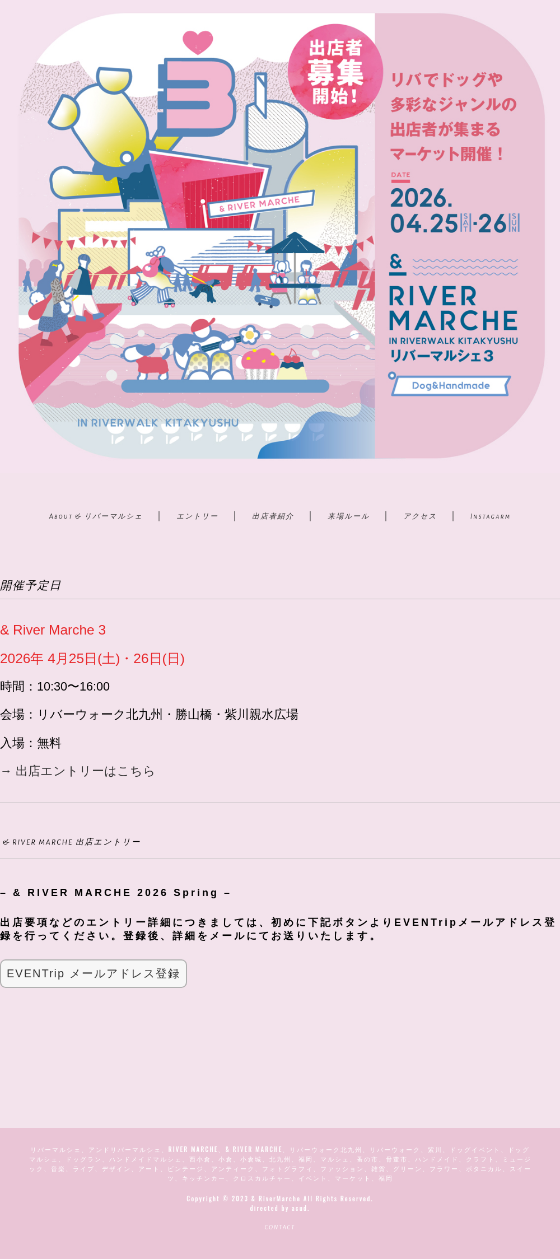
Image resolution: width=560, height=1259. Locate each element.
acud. (301, 1208)
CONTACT (280, 1227)
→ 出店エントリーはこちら (78, 771)
